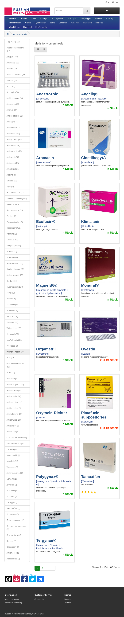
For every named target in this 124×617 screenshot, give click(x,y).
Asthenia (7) (12, 251)
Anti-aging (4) (12, 122)
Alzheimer (75, 23)
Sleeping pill (85, 18)
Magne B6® (46, 285)
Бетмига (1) (12, 479)
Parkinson (87, 23)
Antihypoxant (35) (14, 139)
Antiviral (24, 18)
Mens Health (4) (13, 455)
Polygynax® (47, 476)
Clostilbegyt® (93, 158)
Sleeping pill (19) (14, 246)
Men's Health (41, 27)
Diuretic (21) (12, 181)
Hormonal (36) (13, 334)
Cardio (28, 23)
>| (52, 568)
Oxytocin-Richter (51, 413)
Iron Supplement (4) (15, 443)
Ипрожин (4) (12, 497)
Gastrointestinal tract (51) (15, 365)
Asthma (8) (11, 175)
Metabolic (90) (13, 204)
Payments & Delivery (13, 602)
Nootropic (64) (13, 92)
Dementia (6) (12, 305)
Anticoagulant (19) (14, 402)
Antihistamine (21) (14, 414)
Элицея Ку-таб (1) (14, 535)
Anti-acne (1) (12, 379)
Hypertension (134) (15, 287)
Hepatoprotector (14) (15, 192)
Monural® (90, 285)
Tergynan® (46, 540)
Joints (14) (11, 293)
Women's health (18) (15, 352)
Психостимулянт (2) (15, 520)
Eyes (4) (10, 187)
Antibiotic (13, 18)
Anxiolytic (72, 18)
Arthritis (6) (11, 299)
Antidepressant (58, 18)
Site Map (68, 602)
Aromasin (45, 158)
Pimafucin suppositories (93, 415)
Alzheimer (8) (12, 310)
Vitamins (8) (12, 234)
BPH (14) (10, 358)
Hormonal (27, 27)
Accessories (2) (13, 559)
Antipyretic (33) (13, 157)
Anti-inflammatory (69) (16, 74)
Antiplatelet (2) (13, 426)
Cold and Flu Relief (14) (17, 438)
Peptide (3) (11, 216)
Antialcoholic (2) (13, 128)
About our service (11, 599)
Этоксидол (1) (13, 547)
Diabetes (99, 23)
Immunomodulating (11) (17, 198)
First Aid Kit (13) (13, 42)
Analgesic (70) (13, 104)
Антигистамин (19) (15, 473)
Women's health (20, 34)
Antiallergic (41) (13, 133)
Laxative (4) (12, 449)
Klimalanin (91, 221)
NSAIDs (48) (12, 80)
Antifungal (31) (13, 63)
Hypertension (40, 23)
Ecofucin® (45, 221)
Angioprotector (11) (15, 116)
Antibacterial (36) (14, 396)
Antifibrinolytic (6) (14, 408)
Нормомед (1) (13, 514)
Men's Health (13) (14, 340)
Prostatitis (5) (12, 346)
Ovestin (88, 349)
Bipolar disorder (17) (15, 269)
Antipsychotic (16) (14, 151)
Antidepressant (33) (15, 98)
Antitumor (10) (13, 163)
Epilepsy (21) (12, 257)
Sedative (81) (12, 240)
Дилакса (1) (12, 485)
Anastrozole (47, 94)
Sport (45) (11, 86)
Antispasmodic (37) (15, 263)
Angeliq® (89, 94)
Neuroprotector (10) (15, 210)
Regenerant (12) (13, 228)
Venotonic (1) (12, 467)
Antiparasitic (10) (14, 420)
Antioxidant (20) (13, 145)
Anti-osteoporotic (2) (15, 384)
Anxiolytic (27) (13, 169)
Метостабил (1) (13, 508)
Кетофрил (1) (12, 502)
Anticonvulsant (15, 23)
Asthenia (98, 18)
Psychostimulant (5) (15, 222)
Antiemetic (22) (13, 553)
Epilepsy (109, 18)
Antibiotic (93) (12, 57)
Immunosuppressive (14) (15, 49)
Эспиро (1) (11, 541)
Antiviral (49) (12, 69)
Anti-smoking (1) (13, 390)
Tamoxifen (90, 476)
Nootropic (44, 18)
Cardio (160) (12, 281)
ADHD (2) (11, 373)
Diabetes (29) (12, 322)
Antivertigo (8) (13, 432)
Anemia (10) (12, 110)
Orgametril (46, 349)
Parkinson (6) (12, 316)
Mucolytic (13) (13, 461)
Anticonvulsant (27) (15, 275)
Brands (67, 599)
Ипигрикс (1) (12, 491)
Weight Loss (14, 27)
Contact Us (39, 599)
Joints (52, 23)
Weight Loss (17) (14, 328)
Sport (33, 18)
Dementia (63, 23)
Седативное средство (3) (16, 527)
